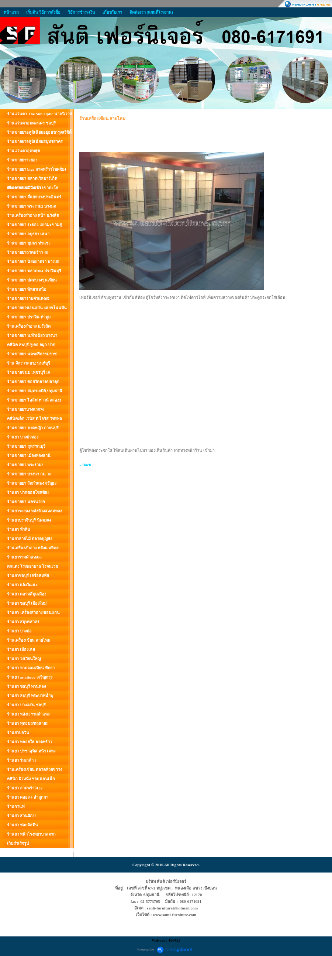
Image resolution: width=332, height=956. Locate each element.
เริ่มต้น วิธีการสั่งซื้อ (43, 12)
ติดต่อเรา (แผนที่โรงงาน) (151, 12)
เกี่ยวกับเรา (112, 12)
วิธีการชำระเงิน (81, 12)
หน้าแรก (11, 12)
